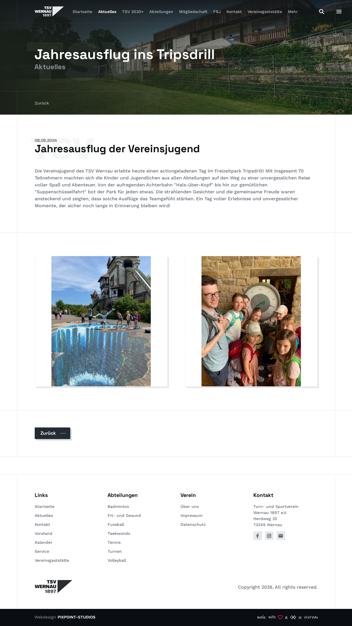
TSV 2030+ (132, 11)
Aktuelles (107, 11)
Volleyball (117, 560)
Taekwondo (119, 533)
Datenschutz (193, 524)
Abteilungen (161, 11)
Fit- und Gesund (124, 515)
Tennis (114, 542)
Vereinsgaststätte (265, 11)
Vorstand (43, 533)
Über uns (189, 506)
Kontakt (234, 11)
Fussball (116, 524)
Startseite (82, 11)
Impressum (191, 515)
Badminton (118, 506)
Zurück (42, 103)
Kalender (43, 542)
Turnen (115, 551)
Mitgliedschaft (193, 11)
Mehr (293, 11)
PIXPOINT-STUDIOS (76, 617)
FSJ (217, 11)
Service (42, 551)
